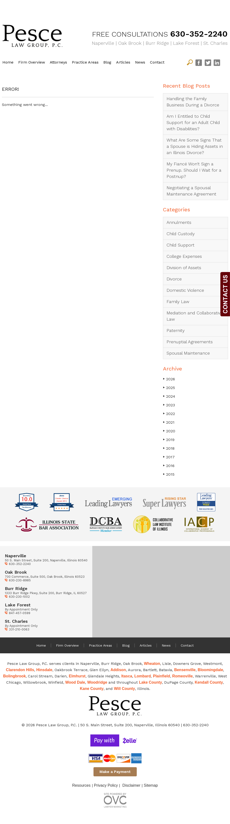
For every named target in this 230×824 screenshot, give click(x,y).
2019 (168, 440)
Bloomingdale (210, 670)
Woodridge (97, 682)
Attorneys (58, 62)
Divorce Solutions (28, 8)
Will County (124, 689)
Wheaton (152, 664)
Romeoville (182, 676)
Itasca (126, 676)
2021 (168, 422)
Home (7, 62)
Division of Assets (184, 267)
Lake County (150, 682)
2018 (168, 448)
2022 (169, 414)
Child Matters (82, 8)
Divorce (174, 278)
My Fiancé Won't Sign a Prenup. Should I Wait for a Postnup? (194, 170)
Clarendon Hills (20, 670)
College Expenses (184, 256)
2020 (169, 431)
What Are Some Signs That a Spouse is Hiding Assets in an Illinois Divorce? (195, 146)
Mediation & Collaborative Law (198, 8)
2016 (168, 466)
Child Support (180, 244)
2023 (169, 405)
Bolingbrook (14, 676)
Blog (107, 62)
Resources (81, 785)
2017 (169, 457)
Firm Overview (31, 62)
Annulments (179, 222)
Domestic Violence (185, 290)
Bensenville (185, 670)
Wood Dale (75, 682)
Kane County (92, 689)
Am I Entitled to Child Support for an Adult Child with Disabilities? (193, 122)
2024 (169, 396)
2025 (169, 388)
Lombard (142, 676)
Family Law (138, 8)
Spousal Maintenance (188, 353)
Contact (157, 62)
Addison (118, 670)
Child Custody (181, 233)
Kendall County (209, 682)
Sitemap (151, 785)
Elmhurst (77, 676)
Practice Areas (85, 62)
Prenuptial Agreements (190, 341)
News (140, 62)
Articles (123, 62)
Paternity (176, 330)
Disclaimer (131, 785)
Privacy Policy (106, 785)
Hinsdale (44, 670)
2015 (168, 474)
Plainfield (161, 676)
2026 (169, 379)
